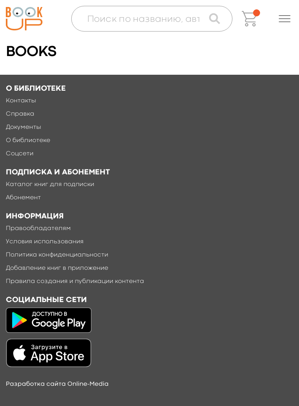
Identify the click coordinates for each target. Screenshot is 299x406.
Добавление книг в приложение (57, 268)
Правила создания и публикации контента (75, 281)
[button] (284, 18)
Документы (23, 127)
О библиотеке (28, 140)
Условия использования (45, 241)
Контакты (21, 101)
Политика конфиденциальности (57, 255)
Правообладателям (38, 228)
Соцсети (19, 153)
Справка (20, 114)
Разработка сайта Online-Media (57, 384)
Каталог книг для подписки (50, 184)
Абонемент (23, 197)
